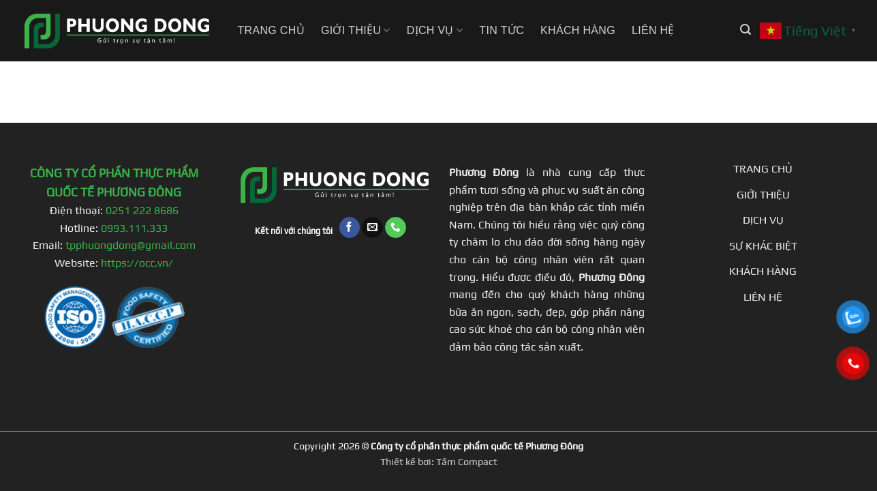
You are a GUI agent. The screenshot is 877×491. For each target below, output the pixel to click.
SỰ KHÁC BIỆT (763, 245)
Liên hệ (653, 30)
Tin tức (501, 30)
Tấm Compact (466, 461)
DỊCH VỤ (763, 219)
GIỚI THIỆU (763, 194)
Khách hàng (577, 30)
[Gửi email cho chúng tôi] (372, 227)
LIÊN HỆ (762, 297)
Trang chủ (271, 30)
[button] (745, 29)
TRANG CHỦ (763, 168)
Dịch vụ (435, 30)
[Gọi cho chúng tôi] (395, 227)
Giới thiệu (355, 30)
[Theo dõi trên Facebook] (349, 227)
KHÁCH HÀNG (763, 271)
